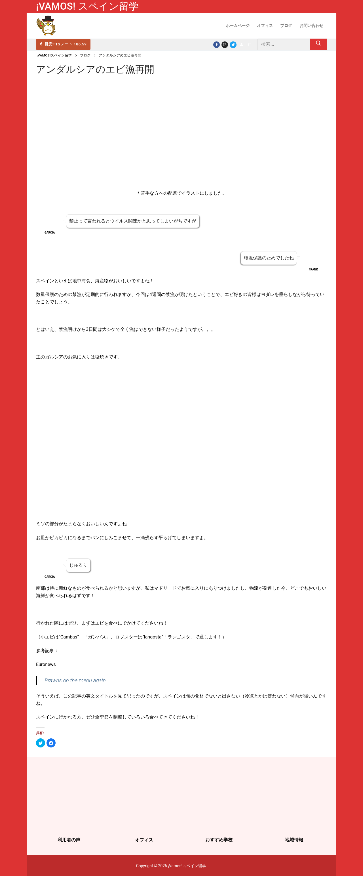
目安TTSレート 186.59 (63, 44)
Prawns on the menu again (75, 680)
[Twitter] (233, 44)
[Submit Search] (318, 45)
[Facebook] (216, 44)
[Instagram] (224, 44)
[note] (249, 44)
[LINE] (241, 44)
